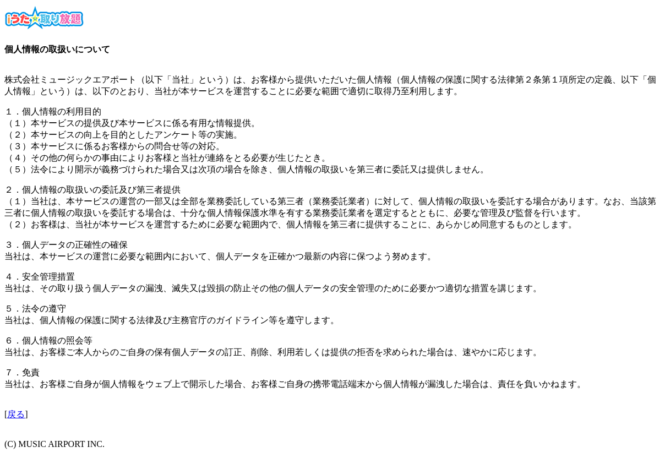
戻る (16, 414)
